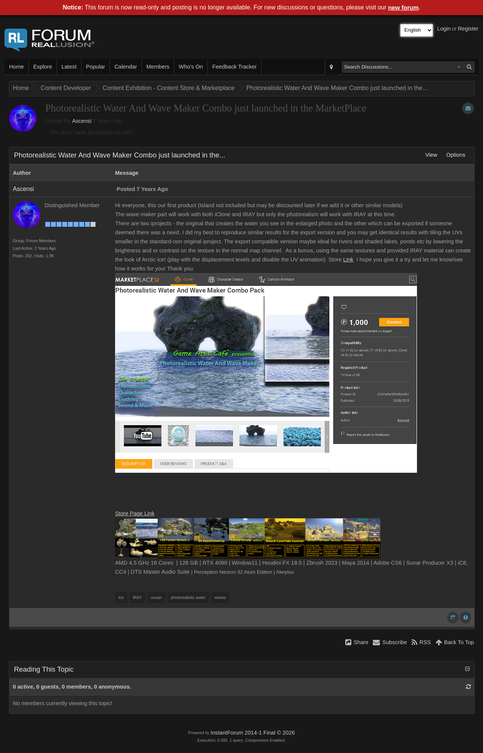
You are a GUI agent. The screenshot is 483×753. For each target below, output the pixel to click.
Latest (69, 67)
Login (444, 29)
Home (16, 67)
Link (348, 260)
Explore (43, 67)
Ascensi (81, 121)
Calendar (125, 67)
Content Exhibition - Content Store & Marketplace (169, 88)
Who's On (191, 67)
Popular (96, 67)
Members (158, 67)
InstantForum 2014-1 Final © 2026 (253, 733)
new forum (403, 8)
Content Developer (66, 88)
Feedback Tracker (234, 67)
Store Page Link (134, 513)
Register (468, 29)
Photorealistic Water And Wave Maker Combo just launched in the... (337, 88)
